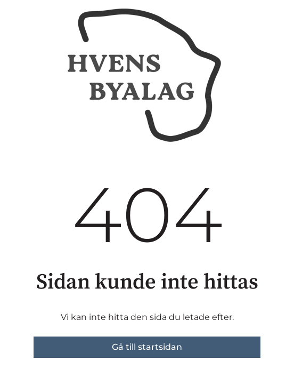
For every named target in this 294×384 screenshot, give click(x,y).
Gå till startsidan (147, 347)
